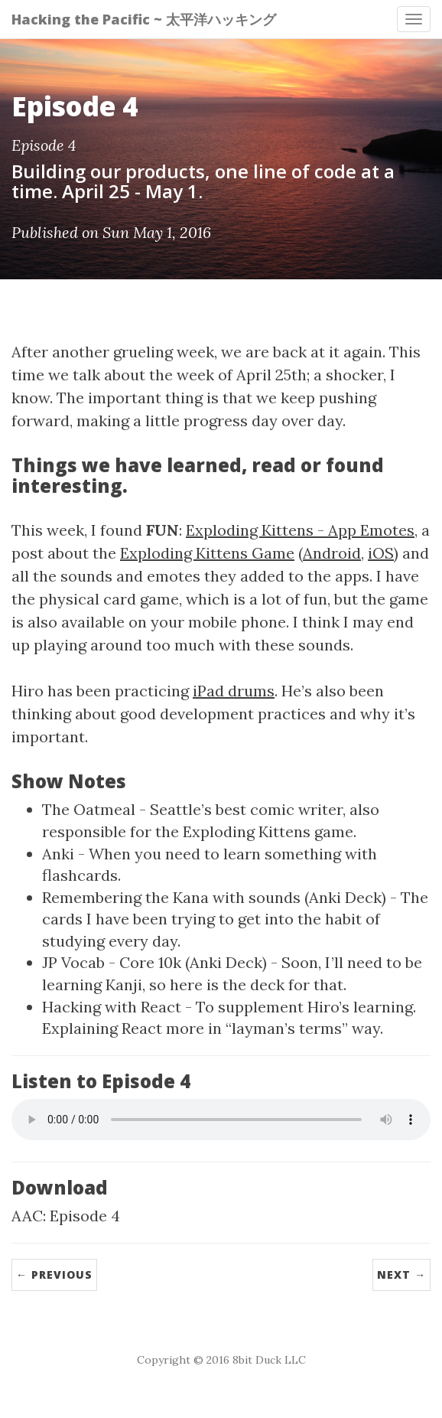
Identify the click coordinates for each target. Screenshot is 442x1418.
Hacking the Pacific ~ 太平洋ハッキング (143, 19)
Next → (401, 1274)
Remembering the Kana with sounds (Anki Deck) (214, 897)
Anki (58, 853)
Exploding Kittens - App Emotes (300, 529)
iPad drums (234, 690)
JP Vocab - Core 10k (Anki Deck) (154, 962)
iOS (381, 552)
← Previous (54, 1274)
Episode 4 (85, 1215)
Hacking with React (111, 1006)
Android (332, 552)
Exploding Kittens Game (207, 552)
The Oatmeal (88, 809)
